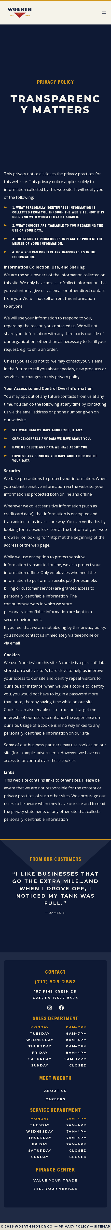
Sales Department (55, 1018)
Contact (55, 972)
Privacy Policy (74, 1226)
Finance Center (55, 1169)
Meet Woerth (55, 1078)
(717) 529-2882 (55, 981)
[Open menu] (104, 13)
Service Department (55, 1110)
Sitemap (102, 1226)
